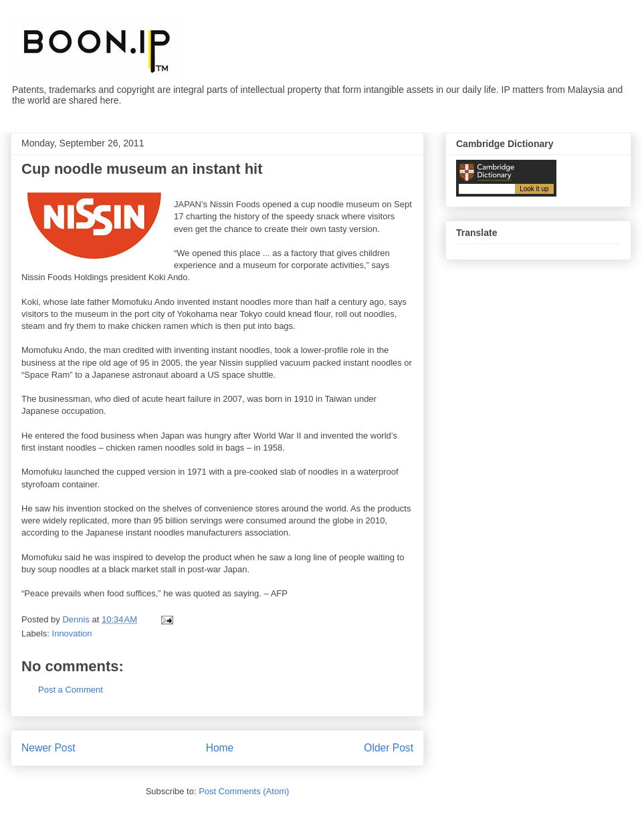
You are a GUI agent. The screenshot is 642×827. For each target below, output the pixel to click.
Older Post (388, 747)
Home (220, 747)
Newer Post (48, 747)
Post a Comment (70, 690)
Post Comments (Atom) (244, 791)
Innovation (72, 633)
